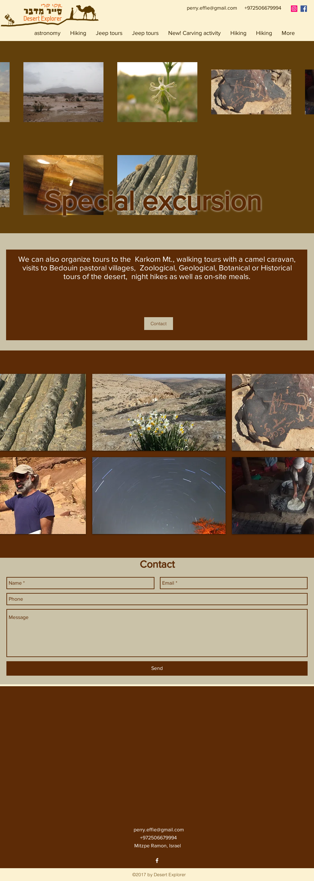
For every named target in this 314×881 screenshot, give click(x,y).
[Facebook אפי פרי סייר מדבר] (304, 8)
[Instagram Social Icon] (294, 8)
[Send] (157, 668)
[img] (159, 412)
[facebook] (157, 860)
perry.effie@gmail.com (212, 8)
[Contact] (158, 323)
